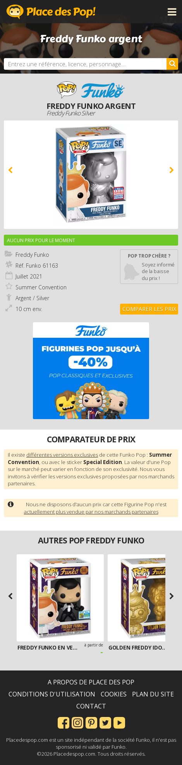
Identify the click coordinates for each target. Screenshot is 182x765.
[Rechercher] (172, 64)
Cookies (114, 694)
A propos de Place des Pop (91, 682)
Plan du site (153, 694)
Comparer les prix (149, 309)
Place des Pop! (51, 11)
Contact (91, 706)
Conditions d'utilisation (52, 694)
